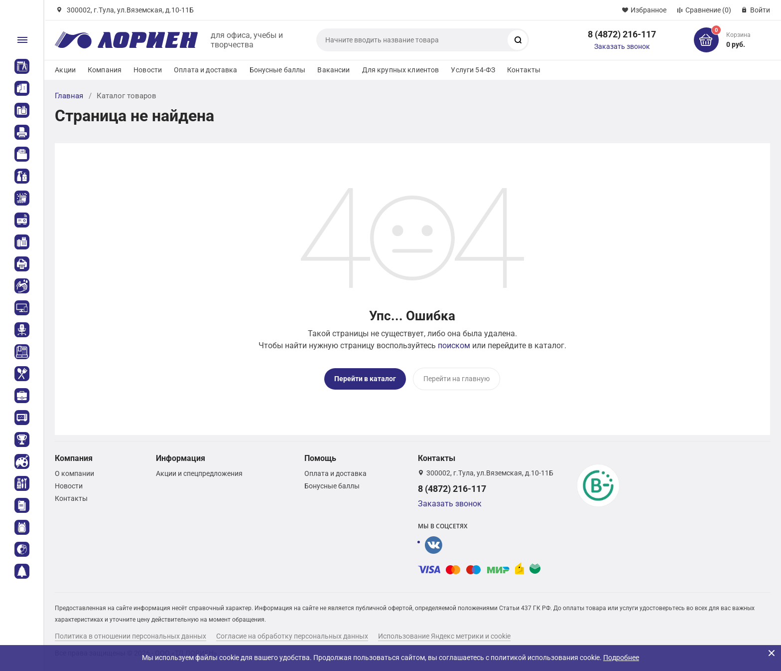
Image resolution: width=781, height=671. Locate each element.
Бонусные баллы (278, 70)
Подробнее (621, 658)
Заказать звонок (622, 46)
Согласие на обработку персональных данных (292, 636)
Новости (147, 70)
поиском (454, 345)
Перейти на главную (456, 379)
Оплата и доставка (205, 70)
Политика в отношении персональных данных (130, 636)
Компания (105, 70)
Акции (65, 70)
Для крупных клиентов (400, 70)
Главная (69, 95)
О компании (74, 473)
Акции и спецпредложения (199, 473)
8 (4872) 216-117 (622, 34)
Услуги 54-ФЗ (473, 70)
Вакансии (333, 70)
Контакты (523, 70)
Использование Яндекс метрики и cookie (444, 636)
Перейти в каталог (365, 379)
